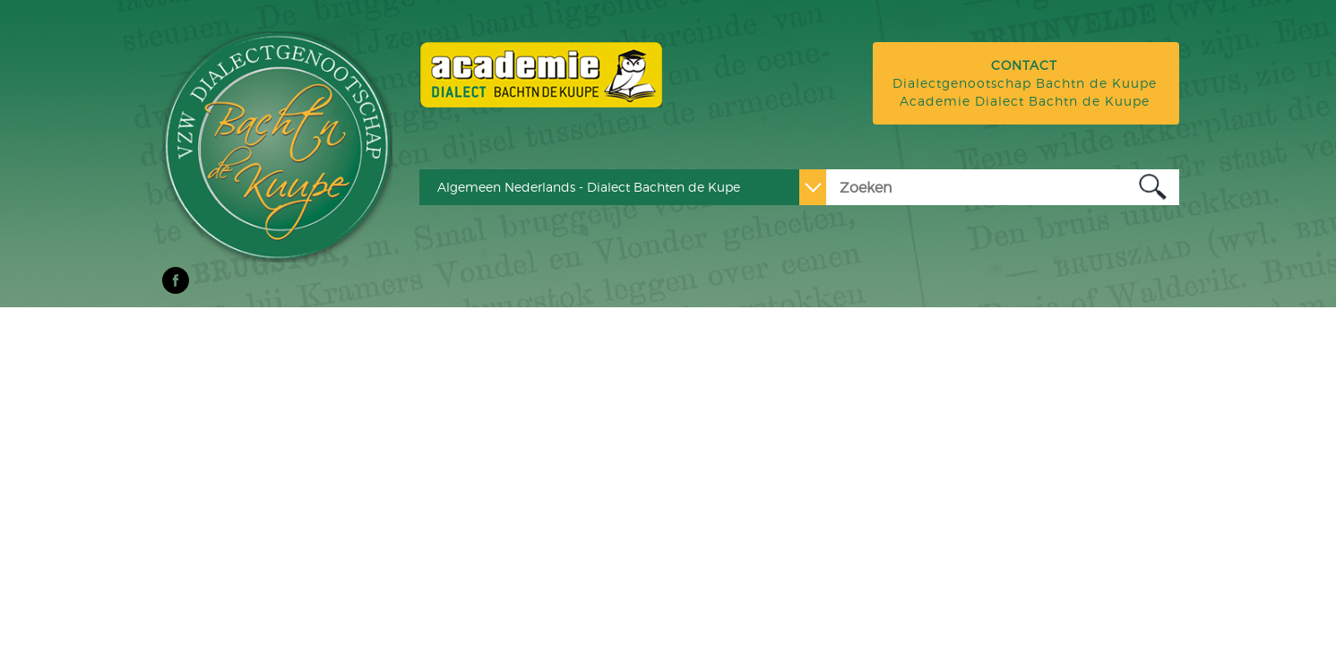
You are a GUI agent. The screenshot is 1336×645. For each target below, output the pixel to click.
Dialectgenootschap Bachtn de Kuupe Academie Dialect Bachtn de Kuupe (1024, 82)
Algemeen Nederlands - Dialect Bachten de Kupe (588, 186)
